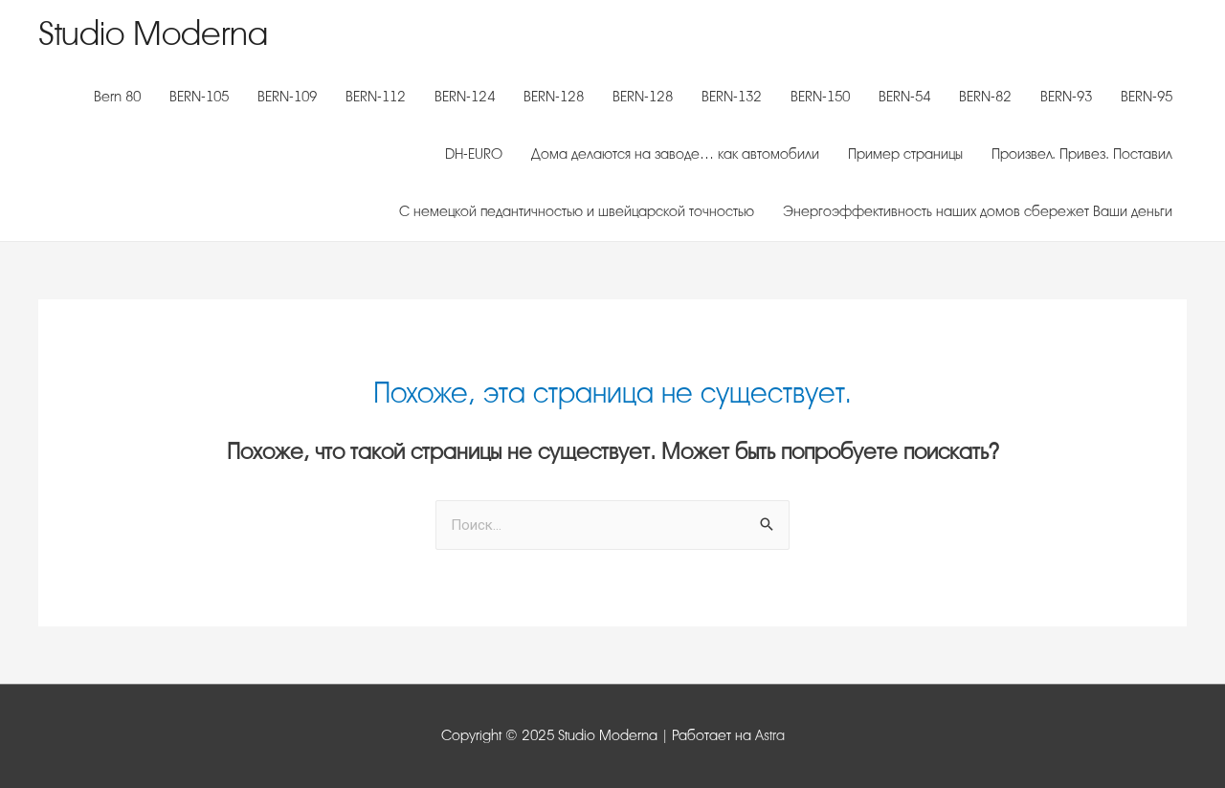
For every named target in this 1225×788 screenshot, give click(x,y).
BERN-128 (553, 97)
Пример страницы (905, 154)
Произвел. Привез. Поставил (1081, 154)
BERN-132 (732, 97)
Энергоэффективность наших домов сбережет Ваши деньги (977, 212)
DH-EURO (473, 154)
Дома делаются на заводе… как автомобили (675, 154)
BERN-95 (1146, 97)
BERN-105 (199, 97)
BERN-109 (287, 97)
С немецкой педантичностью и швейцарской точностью (576, 212)
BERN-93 (1066, 97)
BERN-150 (820, 97)
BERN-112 (375, 97)
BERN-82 (985, 97)
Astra (770, 736)
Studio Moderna (153, 34)
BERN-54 (904, 97)
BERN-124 (464, 97)
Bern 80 (117, 97)
